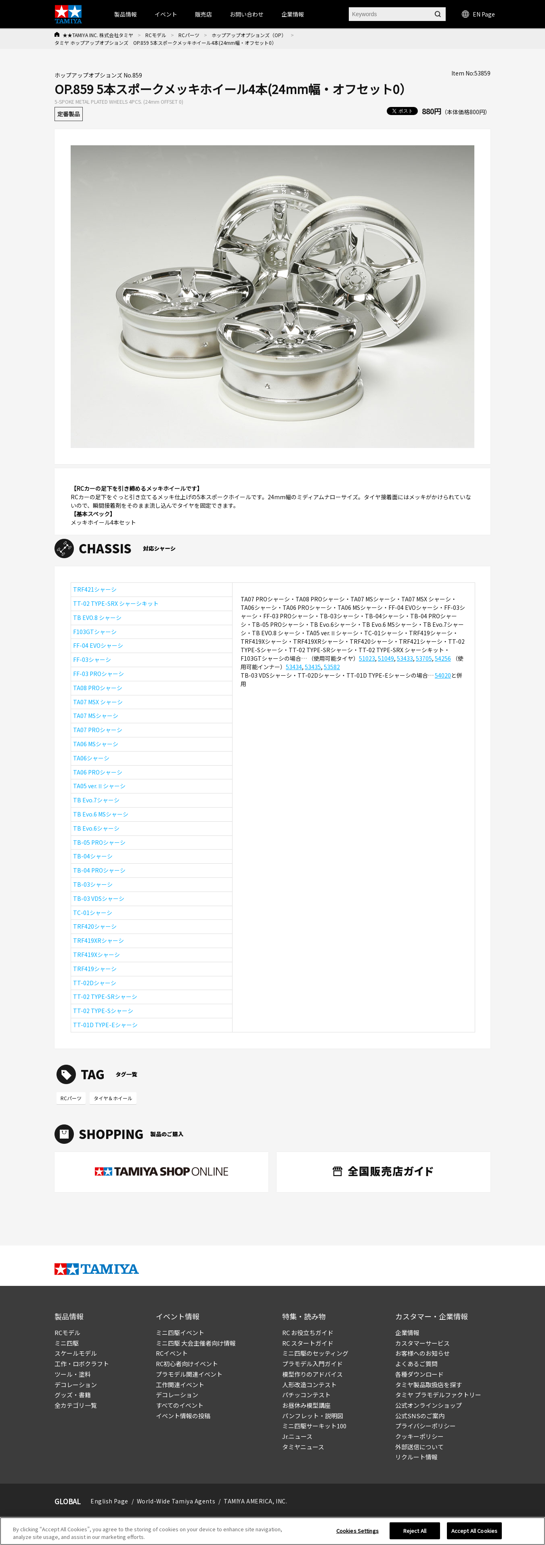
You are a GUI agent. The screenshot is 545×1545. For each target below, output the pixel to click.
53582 (332, 667)
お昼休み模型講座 (306, 1405)
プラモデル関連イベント (189, 1374)
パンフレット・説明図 (312, 1415)
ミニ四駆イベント (180, 1332)
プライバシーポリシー (425, 1425)
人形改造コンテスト (309, 1384)
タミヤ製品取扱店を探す (428, 1384)
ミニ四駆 (67, 1343)
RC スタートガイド (307, 1343)
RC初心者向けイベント (187, 1363)
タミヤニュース (303, 1446)
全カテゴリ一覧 (76, 1405)
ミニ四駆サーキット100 (314, 1425)
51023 (367, 658)
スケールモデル (76, 1353)
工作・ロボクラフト (82, 1363)
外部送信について (419, 1446)
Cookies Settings (357, 1531)
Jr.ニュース (297, 1436)
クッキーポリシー (419, 1436)
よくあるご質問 (416, 1363)
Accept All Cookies (474, 1531)
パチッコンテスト (306, 1394)
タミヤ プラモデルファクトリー (438, 1394)
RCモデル (155, 34)
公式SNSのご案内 (419, 1415)
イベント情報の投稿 (183, 1415)
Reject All (414, 1531)
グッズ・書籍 (73, 1394)
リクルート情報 (416, 1457)
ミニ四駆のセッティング (315, 1353)
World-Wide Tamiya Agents (176, 1501)
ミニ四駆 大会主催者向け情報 (196, 1343)
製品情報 (125, 14)
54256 (443, 658)
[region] (272, 1531)
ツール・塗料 (73, 1374)
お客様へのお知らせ (422, 1353)
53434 (294, 667)
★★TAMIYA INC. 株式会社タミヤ (98, 34)
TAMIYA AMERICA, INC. (255, 1501)
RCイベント (172, 1353)
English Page (109, 1501)
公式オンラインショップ (428, 1405)
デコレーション (76, 1384)
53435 (313, 667)
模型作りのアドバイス (312, 1374)
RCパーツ (188, 34)
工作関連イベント (180, 1384)
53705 (424, 658)
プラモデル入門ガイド (312, 1363)
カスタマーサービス (422, 1343)
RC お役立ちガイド (307, 1332)
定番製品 (68, 114)
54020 (443, 675)
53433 (405, 658)
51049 (386, 658)
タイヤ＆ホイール (113, 1098)
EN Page (478, 14)
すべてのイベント (179, 1405)
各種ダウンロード (419, 1374)
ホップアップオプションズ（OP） (249, 34)
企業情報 (407, 1332)
